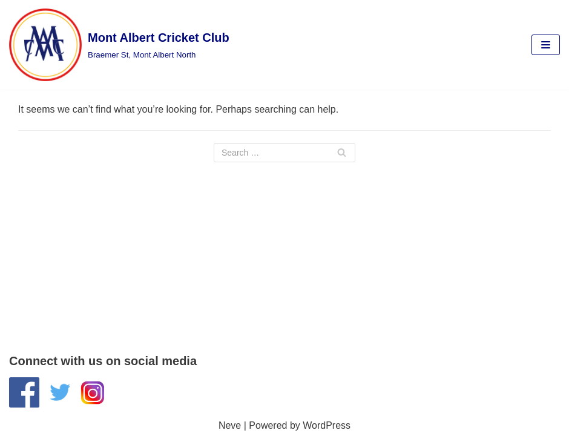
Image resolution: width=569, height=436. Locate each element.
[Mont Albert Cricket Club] (119, 44)
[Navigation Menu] (545, 45)
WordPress (326, 425)
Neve (230, 425)
